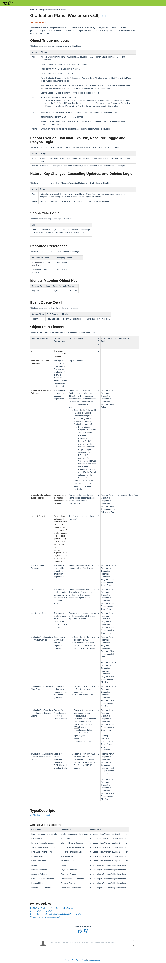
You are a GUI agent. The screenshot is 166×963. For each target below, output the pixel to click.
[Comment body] (91, 943)
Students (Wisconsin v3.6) (41, 911)
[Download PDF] (102, 16)
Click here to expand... (42, 815)
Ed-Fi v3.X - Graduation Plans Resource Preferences (52, 908)
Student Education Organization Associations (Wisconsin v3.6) (56, 914)
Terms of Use (69, 960)
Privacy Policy (81, 960)
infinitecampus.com (94, 960)
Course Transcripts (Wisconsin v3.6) (45, 917)
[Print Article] (104, 16)
